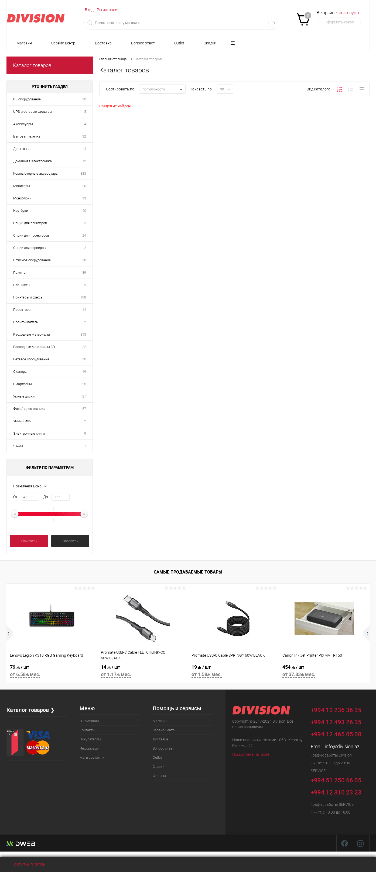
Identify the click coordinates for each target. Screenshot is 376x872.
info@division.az (342, 746)
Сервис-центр (63, 43)
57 (84, 409)
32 (84, 136)
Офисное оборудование (32, 260)
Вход (89, 10)
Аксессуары (23, 124)
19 (84, 372)
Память (19, 272)
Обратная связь (26, 865)
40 (84, 211)
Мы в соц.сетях (92, 757)
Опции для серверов (29, 248)
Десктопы (21, 149)
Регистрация (108, 10)
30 (84, 99)
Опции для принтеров (30, 223)
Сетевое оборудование (31, 359)
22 (84, 347)
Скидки (210, 43)
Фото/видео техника (29, 409)
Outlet (179, 43)
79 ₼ (52, 671)
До (45, 497)
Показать (29, 541)
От (15, 497)
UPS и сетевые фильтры (32, 112)
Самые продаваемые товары (188, 572)
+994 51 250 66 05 (340, 779)
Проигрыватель (25, 322)
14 (84, 310)
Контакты (87, 730)
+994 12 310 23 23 (336, 792)
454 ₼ (324, 671)
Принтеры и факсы (28, 297)
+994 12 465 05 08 (336, 734)
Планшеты (21, 285)
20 (84, 186)
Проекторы (22, 310)
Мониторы (21, 186)
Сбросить (70, 541)
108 (83, 297)
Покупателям (90, 739)
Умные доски (24, 396)
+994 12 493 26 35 (336, 722)
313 (83, 334)
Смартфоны (22, 384)
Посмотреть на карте (250, 754)
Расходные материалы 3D (34, 347)
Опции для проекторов (31, 235)
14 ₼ (143, 671)
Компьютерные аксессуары (36, 173)
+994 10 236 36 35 (340, 709)
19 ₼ (233, 671)
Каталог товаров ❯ (30, 710)
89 (84, 272)
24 (84, 235)
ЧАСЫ (18, 446)
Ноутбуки (20, 211)
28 (84, 384)
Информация (90, 748)
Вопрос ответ (143, 43)
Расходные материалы (31, 334)
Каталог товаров (32, 65)
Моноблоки (22, 198)
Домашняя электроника (32, 161)
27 (84, 396)
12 (84, 161)
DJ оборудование (27, 99)
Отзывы (159, 776)
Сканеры (20, 372)
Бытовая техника (26, 136)
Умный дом (22, 421)
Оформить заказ (339, 22)
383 (83, 173)
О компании (89, 721)
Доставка (103, 43)
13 (84, 198)
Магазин (24, 43)
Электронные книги (29, 433)
